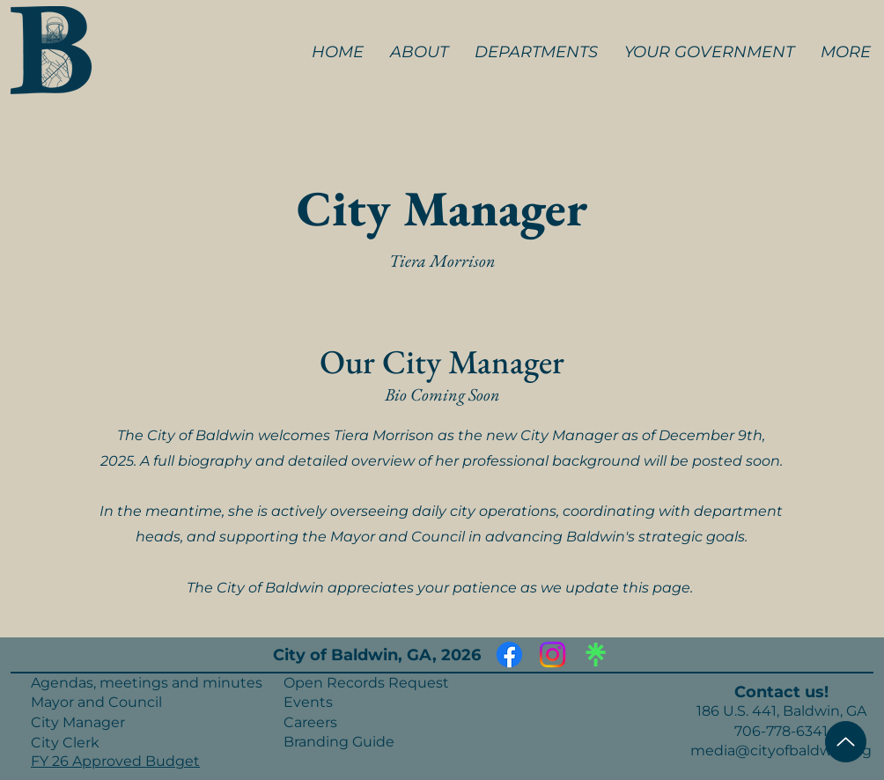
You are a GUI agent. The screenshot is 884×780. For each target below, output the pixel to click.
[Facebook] (509, 654)
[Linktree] (595, 654)
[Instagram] (552, 654)
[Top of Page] (845, 741)
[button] (419, 52)
